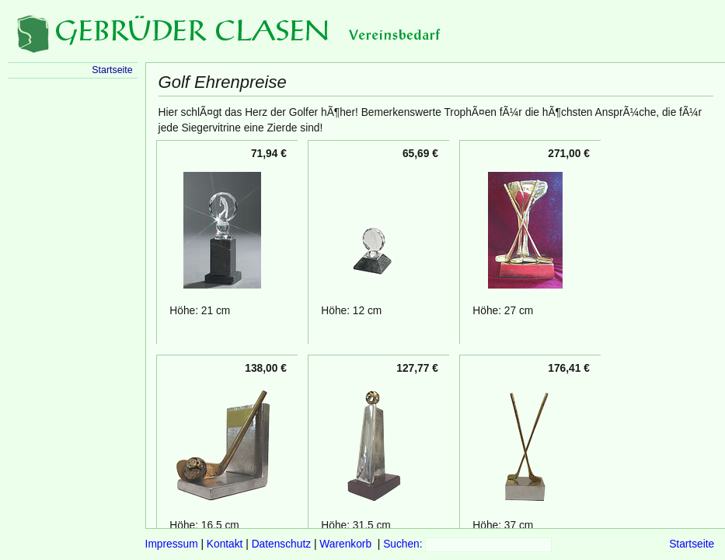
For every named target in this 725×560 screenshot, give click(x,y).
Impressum (171, 544)
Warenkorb (345, 544)
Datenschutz (281, 544)
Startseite (691, 544)
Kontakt (225, 544)
